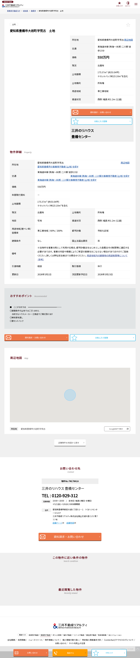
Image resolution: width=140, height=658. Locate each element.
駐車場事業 (102, 635)
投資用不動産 (34, 635)
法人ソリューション (115, 635)
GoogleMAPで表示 (116, 429)
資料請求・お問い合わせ (100, 112)
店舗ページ (58, 522)
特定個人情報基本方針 (91, 639)
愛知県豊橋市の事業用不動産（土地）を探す (57, 166)
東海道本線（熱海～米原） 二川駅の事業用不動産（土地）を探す (99, 176)
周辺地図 (128, 39)
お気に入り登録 (100, 121)
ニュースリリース (34, 639)
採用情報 (21, 639)
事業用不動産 (45, 635)
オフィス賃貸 (56, 635)
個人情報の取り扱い (70, 639)
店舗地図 (71, 522)
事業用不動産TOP (13, 11)
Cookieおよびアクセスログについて (118, 639)
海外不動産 (67, 635)
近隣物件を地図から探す (68, 442)
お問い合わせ (31, 652)
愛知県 (25, 11)
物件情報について (52, 639)
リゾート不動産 (79, 635)
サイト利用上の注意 (76, 643)
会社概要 (10, 639)
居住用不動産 (91, 635)
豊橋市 (33, 11)
